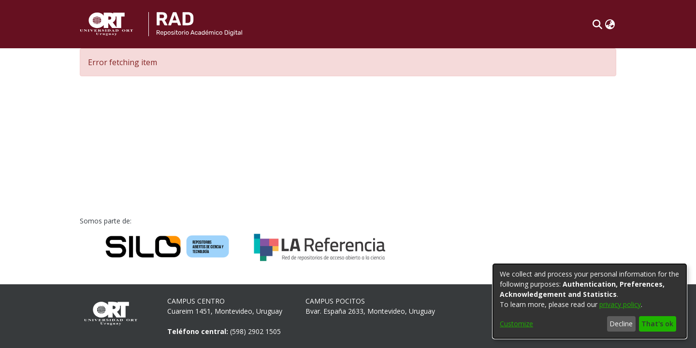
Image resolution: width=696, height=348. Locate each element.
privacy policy (620, 304)
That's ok (657, 323)
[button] (597, 24)
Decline (621, 323)
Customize (516, 323)
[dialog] (589, 301)
